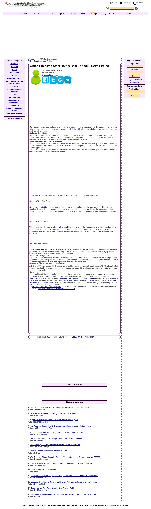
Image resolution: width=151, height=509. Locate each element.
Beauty (37, 61)
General (14, 67)
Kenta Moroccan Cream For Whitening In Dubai (48, 451)
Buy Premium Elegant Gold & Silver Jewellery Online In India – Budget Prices (60, 426)
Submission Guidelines (70, 14)
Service (14, 86)
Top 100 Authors (26, 14)
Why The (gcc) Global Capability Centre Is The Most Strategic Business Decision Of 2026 (65, 457)
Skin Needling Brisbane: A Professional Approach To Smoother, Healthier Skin (60, 407)
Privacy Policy (104, 505)
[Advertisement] (75, 35)
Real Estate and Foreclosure (14, 101)
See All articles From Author (83, 337)
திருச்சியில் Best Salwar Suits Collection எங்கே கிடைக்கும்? (54, 420)
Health (14, 70)
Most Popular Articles (41, 14)
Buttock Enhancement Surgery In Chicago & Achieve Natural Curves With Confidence (64, 476)
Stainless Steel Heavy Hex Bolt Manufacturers (78, 278)
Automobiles (14, 97)
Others (14, 94)
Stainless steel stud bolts (39, 207)
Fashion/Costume (14, 113)
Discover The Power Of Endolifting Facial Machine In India (53, 413)
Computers (14, 105)
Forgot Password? (134, 80)
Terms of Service (121, 505)
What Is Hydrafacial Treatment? (43, 469)
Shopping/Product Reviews (14, 90)
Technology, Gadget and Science (14, 82)
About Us (127, 3)
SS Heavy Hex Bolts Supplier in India (46, 287)
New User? (134, 82)
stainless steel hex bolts (65, 227)
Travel (14, 76)
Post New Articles (115, 14)
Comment (46, 75)
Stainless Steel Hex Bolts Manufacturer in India (56, 289)
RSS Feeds (88, 14)
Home (114, 3)
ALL (29, 61)
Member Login (101, 14)
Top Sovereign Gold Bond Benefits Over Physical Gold (52, 488)
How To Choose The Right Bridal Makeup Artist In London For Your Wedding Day (62, 463)
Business (14, 64)
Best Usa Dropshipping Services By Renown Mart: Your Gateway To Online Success (64, 482)
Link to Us (127, 14)
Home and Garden (14, 78)
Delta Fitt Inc (77, 129)
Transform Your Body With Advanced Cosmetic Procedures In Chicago (57, 432)
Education (14, 73)
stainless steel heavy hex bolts (45, 249)
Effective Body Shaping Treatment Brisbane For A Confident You (55, 445)
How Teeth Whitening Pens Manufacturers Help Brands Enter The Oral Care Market (63, 494)
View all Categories (14, 118)
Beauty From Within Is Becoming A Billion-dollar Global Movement (56, 438)
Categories (55, 14)
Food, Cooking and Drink (14, 109)
